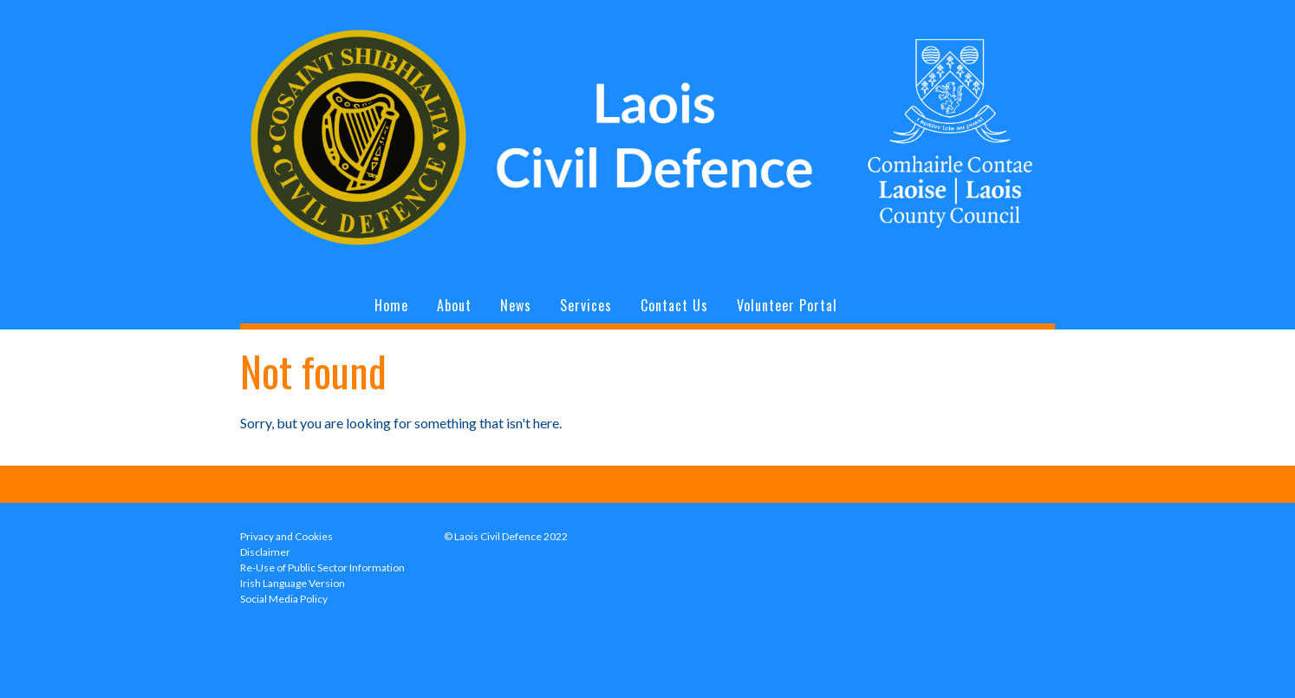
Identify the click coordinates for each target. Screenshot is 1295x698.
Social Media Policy (284, 598)
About (454, 305)
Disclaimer (265, 551)
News (515, 305)
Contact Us (674, 305)
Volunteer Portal (787, 305)
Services (586, 305)
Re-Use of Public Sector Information (322, 567)
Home (391, 305)
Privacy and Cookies (286, 536)
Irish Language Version (292, 583)
